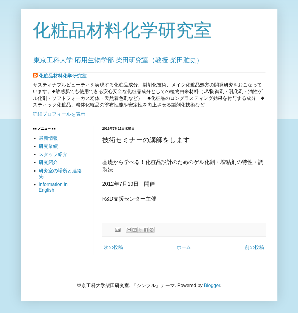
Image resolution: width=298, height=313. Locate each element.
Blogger (212, 285)
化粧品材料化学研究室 (122, 30)
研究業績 (48, 146)
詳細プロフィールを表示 (59, 114)
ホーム (184, 247)
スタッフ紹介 (53, 154)
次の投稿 (113, 247)
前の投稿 (254, 247)
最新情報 (48, 138)
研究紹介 (48, 162)
